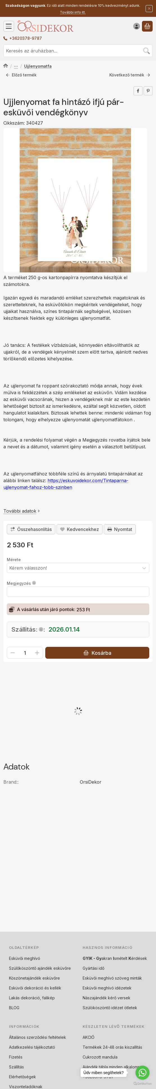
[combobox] (78, 51)
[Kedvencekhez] (79, 529)
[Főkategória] (5, 66)
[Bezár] (149, 8)
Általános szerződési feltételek (37, 1037)
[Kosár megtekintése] (147, 26)
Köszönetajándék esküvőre (34, 978)
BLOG (14, 1007)
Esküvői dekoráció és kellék (35, 988)
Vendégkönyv (16, 66)
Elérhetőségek (22, 1076)
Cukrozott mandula (100, 1057)
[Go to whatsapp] (142, 1073)
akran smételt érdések (115, 958)
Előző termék (21, 74)
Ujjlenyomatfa (38, 66)
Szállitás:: (28, 629)
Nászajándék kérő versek (106, 997)
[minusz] (13, 653)
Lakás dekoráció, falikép (32, 997)
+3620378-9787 (25, 38)
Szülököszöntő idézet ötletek (110, 1007)
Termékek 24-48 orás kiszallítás (112, 1047)
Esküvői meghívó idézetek (107, 988)
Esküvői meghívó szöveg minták (112, 978)
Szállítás (16, 1066)
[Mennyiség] (25, 653)
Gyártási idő (93, 968)
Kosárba (97, 653)
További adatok (21, 510)
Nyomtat (119, 529)
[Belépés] (136, 26)
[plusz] (37, 653)
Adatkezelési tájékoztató (32, 1047)
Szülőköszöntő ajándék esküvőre (40, 968)
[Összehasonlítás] (31, 529)
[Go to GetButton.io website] (143, 1083)
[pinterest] (148, 90)
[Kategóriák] (8, 26)
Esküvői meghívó (24, 958)
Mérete (14, 559)
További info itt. (73, 12)
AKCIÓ (88, 1037)
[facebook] (138, 90)
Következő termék (129, 74)
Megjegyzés (21, 583)
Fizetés (15, 1057)
